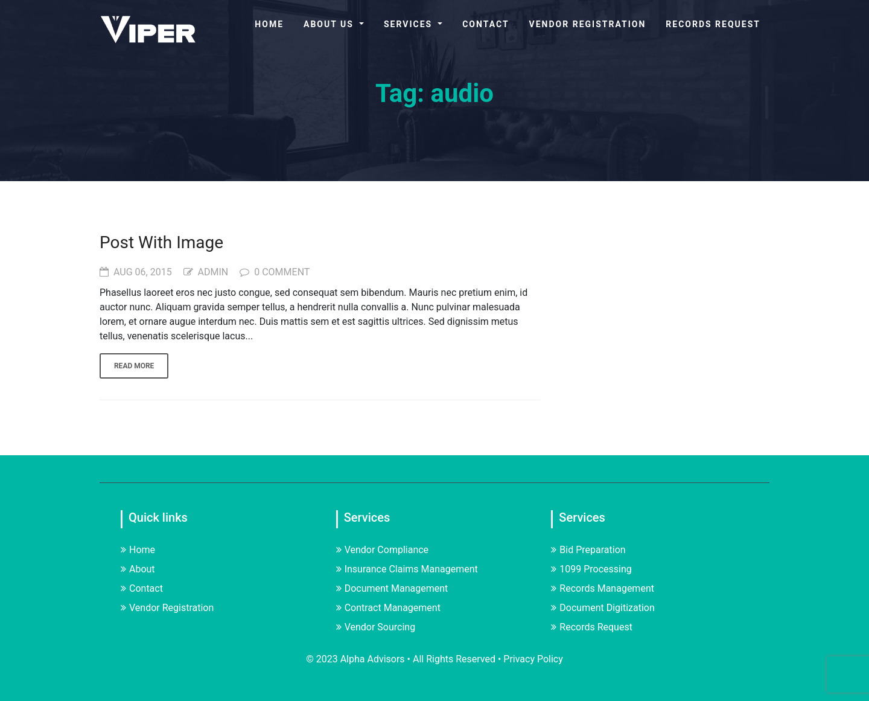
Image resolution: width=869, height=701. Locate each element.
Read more (134, 366)
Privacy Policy (533, 659)
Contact (485, 24)
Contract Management (388, 607)
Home (269, 24)
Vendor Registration (587, 24)
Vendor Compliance (382, 549)
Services (410, 24)
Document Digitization (603, 607)
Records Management (602, 588)
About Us (330, 24)
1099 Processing (591, 569)
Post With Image (161, 242)
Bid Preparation (588, 549)
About (138, 569)
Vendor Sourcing (376, 627)
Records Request (713, 24)
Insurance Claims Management (407, 569)
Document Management (392, 588)
